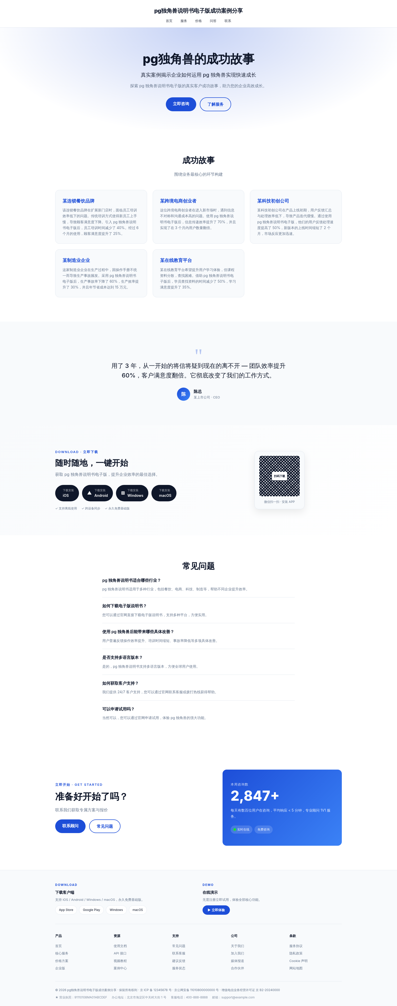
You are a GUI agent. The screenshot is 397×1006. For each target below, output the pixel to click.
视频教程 (120, 961)
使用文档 (120, 946)
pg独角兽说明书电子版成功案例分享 (198, 10)
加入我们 (237, 953)
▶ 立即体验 (216, 910)
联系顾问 (70, 825)
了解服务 (215, 104)
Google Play (91, 910)
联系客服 (178, 953)
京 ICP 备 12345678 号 (156, 990)
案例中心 (120, 968)
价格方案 (61, 961)
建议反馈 (178, 961)
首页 (169, 21)
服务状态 (178, 968)
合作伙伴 (237, 968)
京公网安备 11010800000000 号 (196, 990)
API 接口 (120, 953)
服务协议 (296, 946)
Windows (116, 910)
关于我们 (237, 946)
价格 (198, 21)
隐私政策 (296, 953)
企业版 (60, 968)
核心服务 (61, 953)
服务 (184, 21)
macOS (138, 910)
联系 (228, 21)
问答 (213, 21)
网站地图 (296, 968)
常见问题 (105, 826)
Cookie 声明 (298, 961)
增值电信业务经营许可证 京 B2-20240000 (251, 990)
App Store (66, 910)
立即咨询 (181, 103)
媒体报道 (237, 961)
